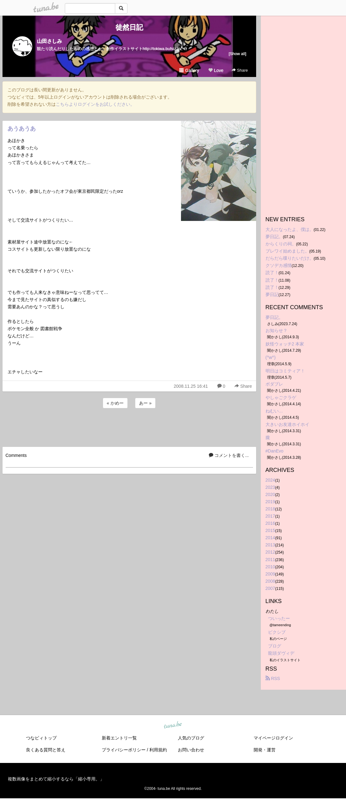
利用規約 (158, 749)
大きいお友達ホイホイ (287, 424)
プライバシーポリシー (124, 749)
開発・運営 (265, 749)
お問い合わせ (191, 749)
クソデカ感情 (279, 265)
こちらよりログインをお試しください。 (95, 104)
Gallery (189, 70)
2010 (270, 566)
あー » (145, 403)
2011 (270, 559)
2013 (270, 544)
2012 (270, 552)
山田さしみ (49, 41)
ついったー (279, 618)
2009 (270, 573)
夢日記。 (274, 236)
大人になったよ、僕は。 (290, 229)
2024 (270, 480)
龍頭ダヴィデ (281, 653)
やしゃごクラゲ (281, 397)
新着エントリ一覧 (119, 737)
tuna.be (173, 725)
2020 (270, 494)
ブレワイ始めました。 (287, 250)
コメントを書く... (229, 455)
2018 (270, 508)
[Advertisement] (129, 426)
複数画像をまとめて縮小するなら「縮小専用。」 (56, 778)
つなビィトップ (41, 737)
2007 (270, 588)
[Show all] (237, 53)
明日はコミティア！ (285, 370)
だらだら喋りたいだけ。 (290, 258)
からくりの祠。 (281, 243)
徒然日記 (129, 27)
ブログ (274, 645)
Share (240, 70)
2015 (270, 530)
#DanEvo (275, 450)
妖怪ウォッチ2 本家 (285, 343)
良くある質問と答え (45, 749)
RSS (273, 678)
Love (215, 70)
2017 (270, 516)
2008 (270, 581)
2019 (270, 501)
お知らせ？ (276, 330)
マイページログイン (273, 737)
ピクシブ (277, 632)
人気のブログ (191, 737)
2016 (270, 523)
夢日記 (272, 294)
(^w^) (271, 357)
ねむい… (274, 410)
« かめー (115, 403)
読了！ (272, 272)
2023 (270, 487)
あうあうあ (22, 128)
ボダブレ (274, 383)
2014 (270, 537)
